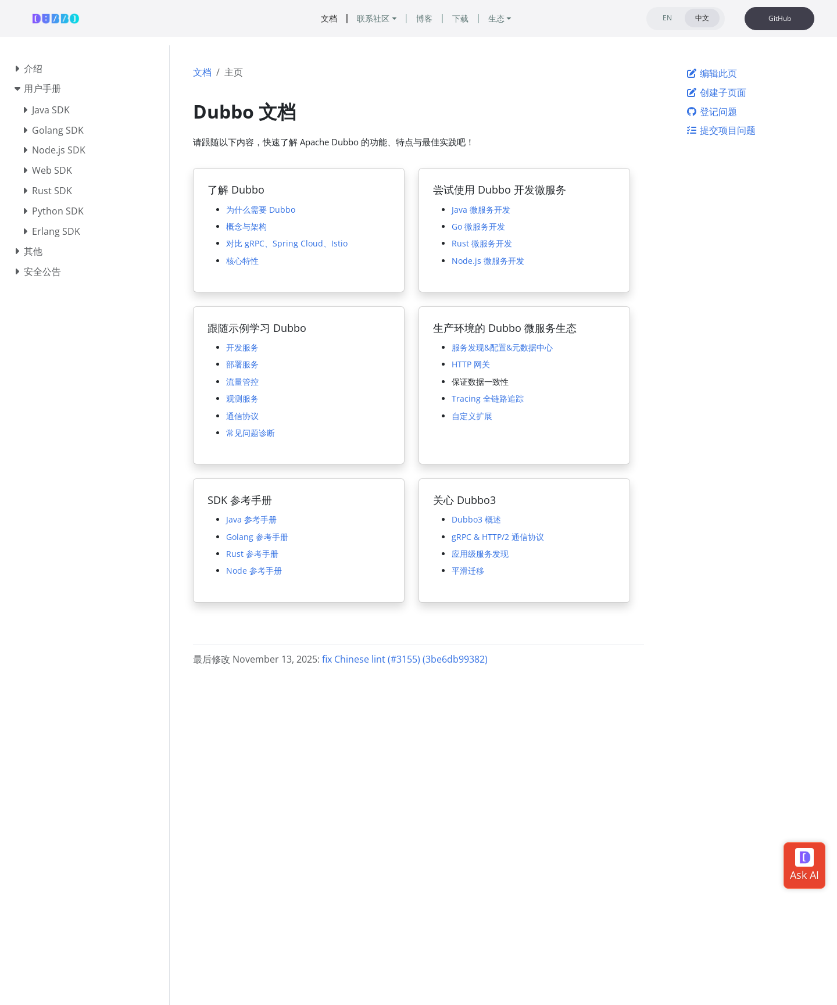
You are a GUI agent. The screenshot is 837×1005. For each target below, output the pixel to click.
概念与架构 (246, 226)
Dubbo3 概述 (476, 519)
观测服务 (242, 398)
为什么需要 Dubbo (260, 209)
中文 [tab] (702, 18)
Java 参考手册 (251, 519)
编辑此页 (711, 73)
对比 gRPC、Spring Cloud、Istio (287, 243)
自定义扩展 (472, 415)
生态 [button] (496, 18)
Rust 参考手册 (252, 553)
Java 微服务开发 (481, 209)
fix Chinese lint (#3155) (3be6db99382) (405, 659)
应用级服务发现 (480, 553)
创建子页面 (716, 92)
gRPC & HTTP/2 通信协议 (498, 536)
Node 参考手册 (254, 570)
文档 (202, 72)
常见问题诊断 (250, 432)
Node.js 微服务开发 (488, 260)
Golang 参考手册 (257, 536)
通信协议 (242, 415)
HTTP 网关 (471, 364)
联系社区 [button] (373, 18)
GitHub (779, 18)
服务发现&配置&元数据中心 (502, 347)
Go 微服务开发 (478, 226)
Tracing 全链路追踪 (488, 398)
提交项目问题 (721, 130)
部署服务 (242, 364)
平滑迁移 (468, 570)
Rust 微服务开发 (482, 243)
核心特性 (242, 260)
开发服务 (242, 347)
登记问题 (711, 111)
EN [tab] (667, 18)
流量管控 (242, 381)
